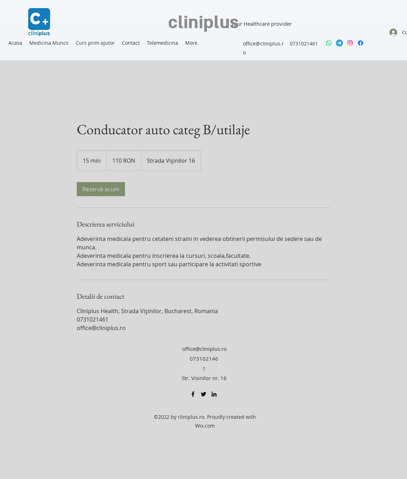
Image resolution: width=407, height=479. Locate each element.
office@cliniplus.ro (204, 348)
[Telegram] (339, 42)
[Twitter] (203, 394)
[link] (101, 189)
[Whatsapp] (328, 42)
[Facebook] (360, 42)
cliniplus (203, 22)
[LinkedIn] (214, 394)
